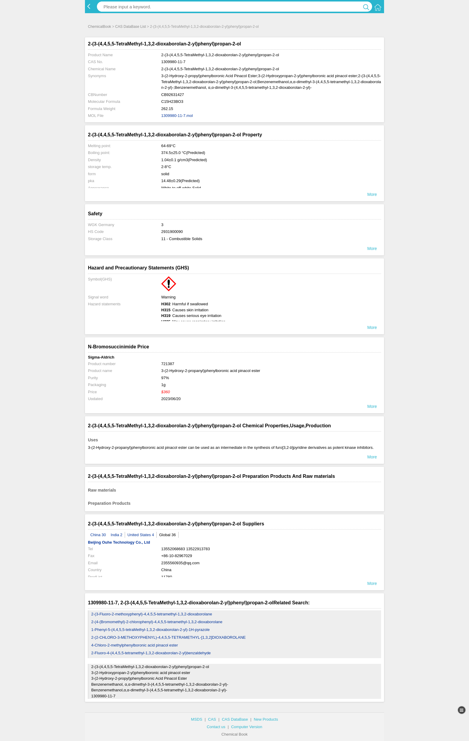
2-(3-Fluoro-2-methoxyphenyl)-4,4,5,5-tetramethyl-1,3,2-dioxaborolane (151, 614)
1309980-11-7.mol (177, 115)
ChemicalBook (99, 27)
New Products (266, 719)
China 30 (98, 535)
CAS (212, 719)
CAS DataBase (235, 719)
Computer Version (246, 727)
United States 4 (140, 535)
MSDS (196, 719)
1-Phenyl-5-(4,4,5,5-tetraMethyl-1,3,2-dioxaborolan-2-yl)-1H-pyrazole (150, 629)
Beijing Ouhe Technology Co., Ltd (119, 542)
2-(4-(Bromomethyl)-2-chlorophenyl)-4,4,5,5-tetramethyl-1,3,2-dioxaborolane (157, 622)
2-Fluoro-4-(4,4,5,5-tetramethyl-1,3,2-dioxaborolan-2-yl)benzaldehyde (151, 653)
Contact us (216, 727)
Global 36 (167, 535)
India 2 (116, 535)
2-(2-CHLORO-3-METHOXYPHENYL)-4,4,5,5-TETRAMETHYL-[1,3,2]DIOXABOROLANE (168, 637)
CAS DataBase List (130, 27)
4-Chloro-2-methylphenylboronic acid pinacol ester (134, 645)
